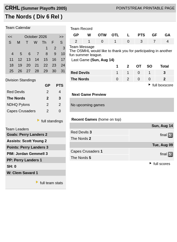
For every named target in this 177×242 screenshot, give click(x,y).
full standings (52, 121)
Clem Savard (24, 173)
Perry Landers (32, 134)
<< (10, 37)
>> (61, 37)
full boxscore (162, 85)
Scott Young (33, 141)
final (163, 135)
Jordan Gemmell (30, 154)
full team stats (51, 183)
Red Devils (16, 92)
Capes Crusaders (21, 111)
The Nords (79, 138)
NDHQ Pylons (18, 105)
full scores (161, 164)
